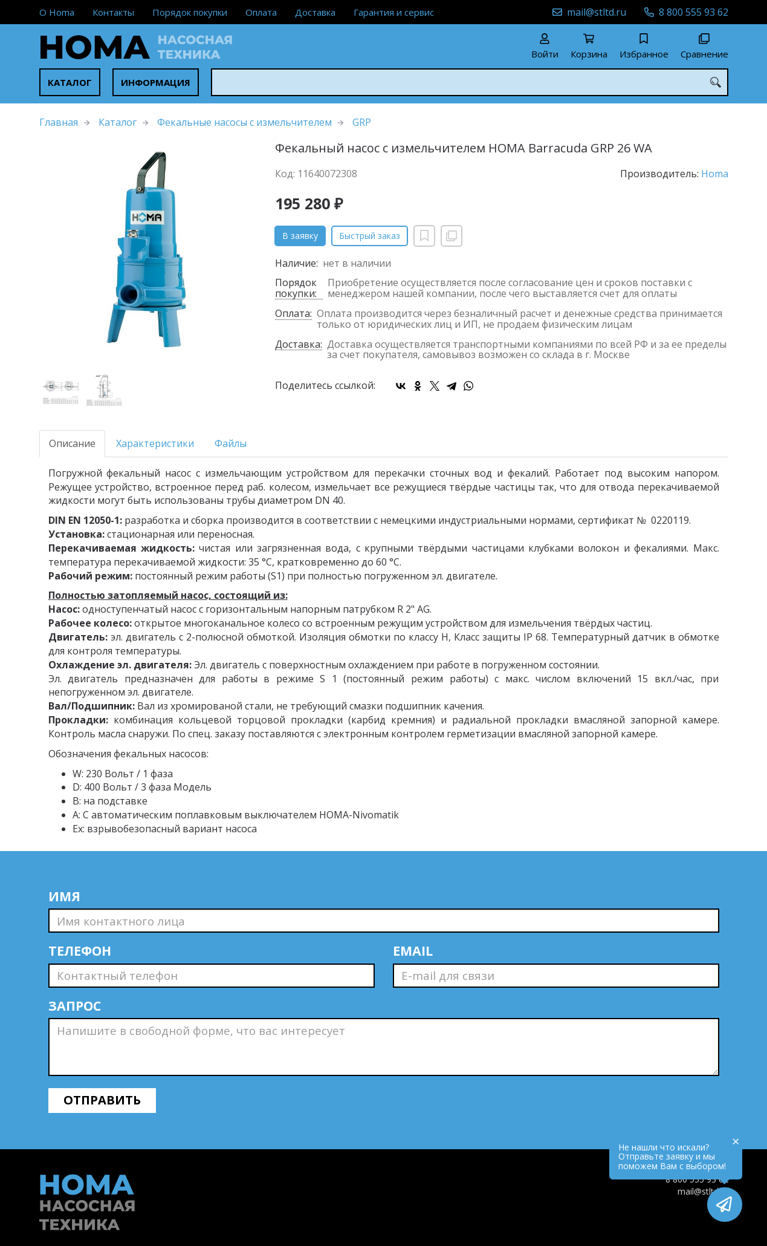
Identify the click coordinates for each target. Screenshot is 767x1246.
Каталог (70, 82)
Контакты (113, 12)
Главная (58, 122)
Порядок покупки (189, 12)
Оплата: (293, 314)
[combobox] (469, 82)
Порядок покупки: (296, 288)
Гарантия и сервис (394, 12)
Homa (714, 173)
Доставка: (298, 345)
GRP (361, 122)
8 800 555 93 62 (693, 12)
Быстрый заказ (369, 235)
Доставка (315, 12)
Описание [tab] (72, 443)
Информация (155, 82)
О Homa (56, 12)
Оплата (261, 12)
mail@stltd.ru (596, 12)
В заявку (300, 235)
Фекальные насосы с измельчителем (244, 122)
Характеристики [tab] (155, 443)
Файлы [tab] (231, 443)
